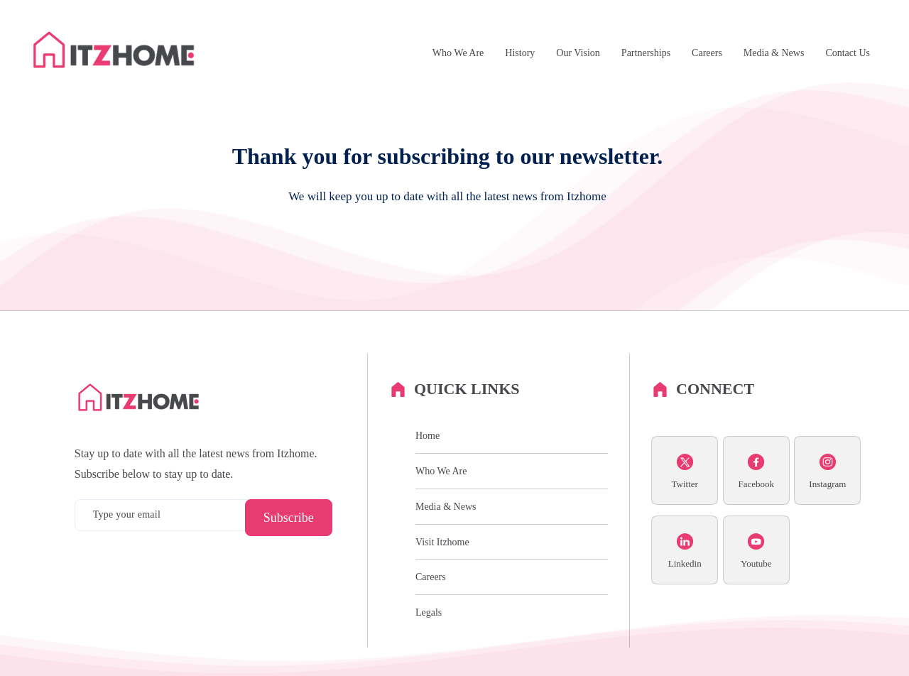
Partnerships (645, 53)
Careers (707, 53)
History (520, 53)
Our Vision (578, 53)
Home (427, 435)
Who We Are (458, 53)
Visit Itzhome (442, 542)
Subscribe (288, 518)
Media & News (774, 53)
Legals (428, 612)
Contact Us (847, 53)
